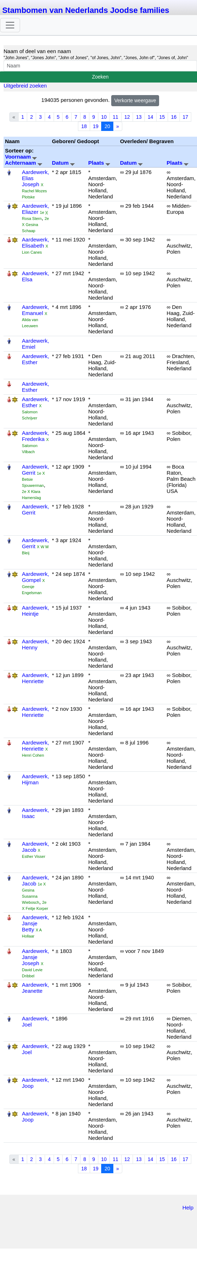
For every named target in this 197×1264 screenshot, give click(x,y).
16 (174, 117)
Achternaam (23, 163)
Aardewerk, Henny (35, 644)
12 (127, 117)
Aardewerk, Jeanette (35, 988)
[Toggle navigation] (10, 25)
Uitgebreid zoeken (25, 86)
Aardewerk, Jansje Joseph (35, 957)
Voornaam (21, 157)
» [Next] (117, 126)
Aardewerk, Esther (35, 359)
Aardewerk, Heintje (35, 611)
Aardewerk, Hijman (35, 779)
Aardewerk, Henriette (35, 678)
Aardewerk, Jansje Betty (35, 923)
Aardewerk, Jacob (35, 847)
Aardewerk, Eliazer (35, 209)
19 (96, 126)
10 (104, 117)
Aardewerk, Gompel (35, 577)
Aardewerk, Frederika (35, 436)
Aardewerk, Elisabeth (35, 242)
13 (139, 117)
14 (150, 117)
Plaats (99, 163)
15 (162, 117)
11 (115, 117)
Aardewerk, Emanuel (35, 310)
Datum (63, 163)
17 (185, 117)
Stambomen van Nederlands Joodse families (85, 10)
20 (107, 126)
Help (187, 1207)
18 (84, 126)
